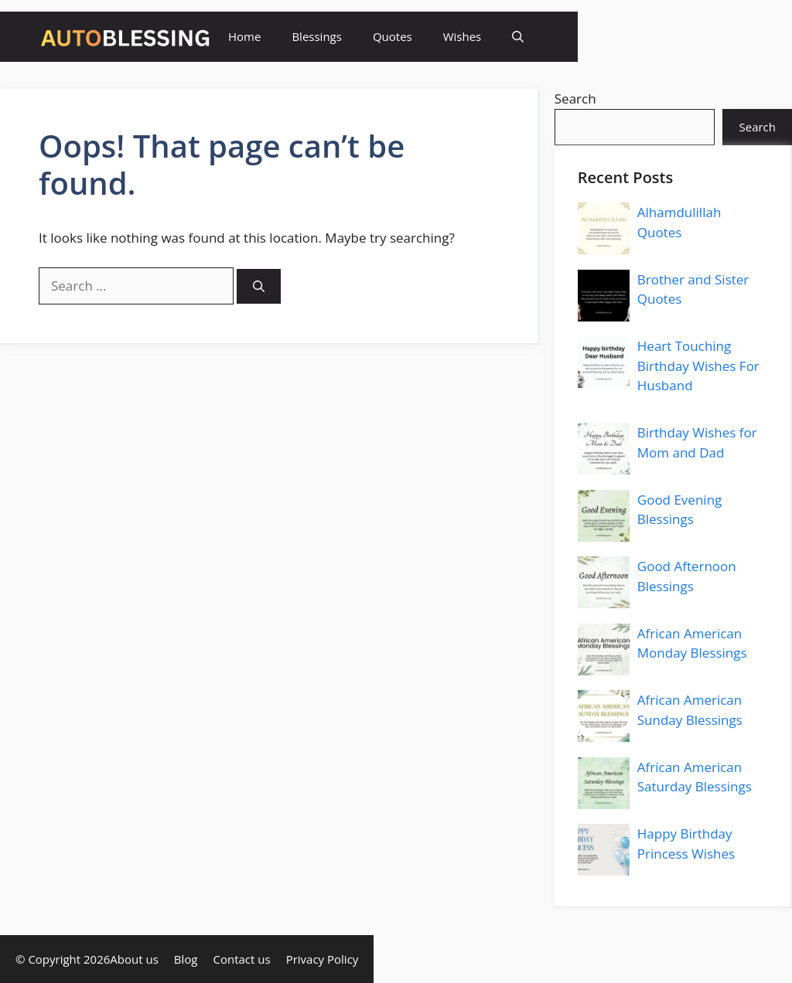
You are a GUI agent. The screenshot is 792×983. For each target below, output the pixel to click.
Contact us (242, 959)
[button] (518, 37)
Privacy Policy (322, 959)
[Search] (259, 286)
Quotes (392, 36)
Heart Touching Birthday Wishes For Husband (698, 365)
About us (134, 959)
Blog (186, 959)
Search (575, 98)
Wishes (462, 36)
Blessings (316, 36)
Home (244, 36)
